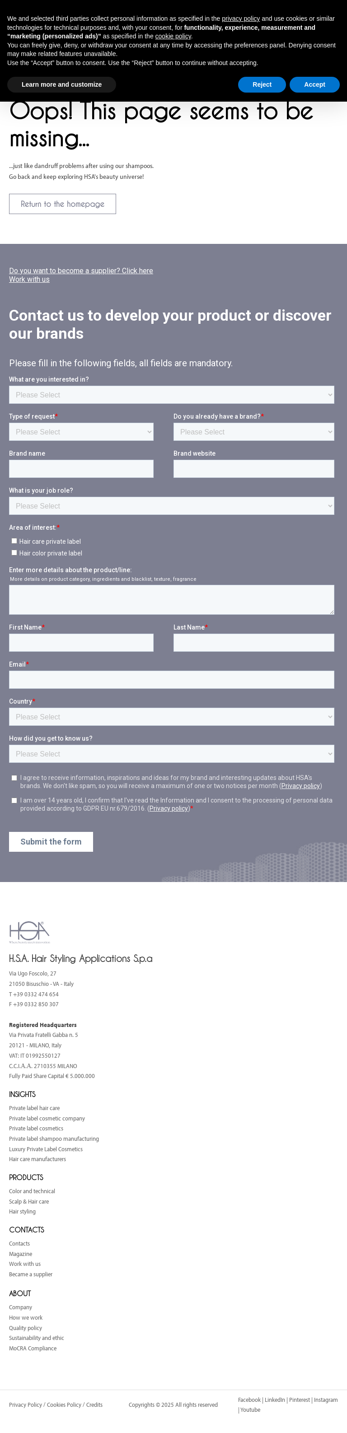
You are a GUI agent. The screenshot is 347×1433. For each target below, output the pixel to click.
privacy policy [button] (241, 18)
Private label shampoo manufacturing (54, 1138)
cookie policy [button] (173, 36)
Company (20, 1307)
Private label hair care (34, 1108)
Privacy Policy (26, 1404)
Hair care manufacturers (37, 1159)
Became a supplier (30, 1274)
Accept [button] (314, 84)
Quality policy (25, 1328)
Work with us (25, 1264)
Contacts (19, 1243)
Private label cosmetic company (47, 1118)
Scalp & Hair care (29, 1201)
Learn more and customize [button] (62, 84)
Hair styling (22, 1211)
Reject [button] (262, 84)
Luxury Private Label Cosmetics (46, 1149)
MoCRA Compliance (32, 1348)
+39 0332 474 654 (36, 994)
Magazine (20, 1254)
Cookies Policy (64, 1404)
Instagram (326, 1400)
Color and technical (32, 1191)
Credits (94, 1404)
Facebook (249, 1400)
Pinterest (299, 1400)
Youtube (250, 1409)
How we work (25, 1317)
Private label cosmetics (36, 1128)
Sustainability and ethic (36, 1338)
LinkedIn (275, 1400)
